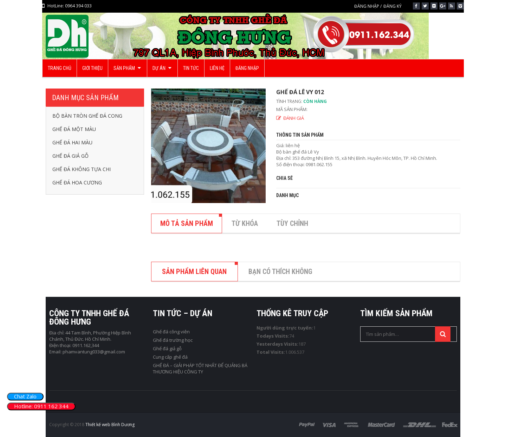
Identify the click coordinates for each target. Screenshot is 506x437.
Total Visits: (271, 352)
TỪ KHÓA (245, 223)
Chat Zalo (25, 396)
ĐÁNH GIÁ (293, 118)
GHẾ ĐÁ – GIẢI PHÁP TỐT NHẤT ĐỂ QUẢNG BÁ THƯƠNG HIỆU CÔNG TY (200, 368)
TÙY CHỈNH (292, 223)
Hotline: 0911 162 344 (41, 406)
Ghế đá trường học (173, 340)
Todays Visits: (273, 336)
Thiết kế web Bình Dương (110, 425)
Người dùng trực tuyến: (285, 328)
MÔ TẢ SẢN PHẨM (186, 223)
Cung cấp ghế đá (170, 357)
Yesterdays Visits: (277, 344)
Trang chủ (230, 80)
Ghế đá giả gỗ (167, 348)
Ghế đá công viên (171, 331)
